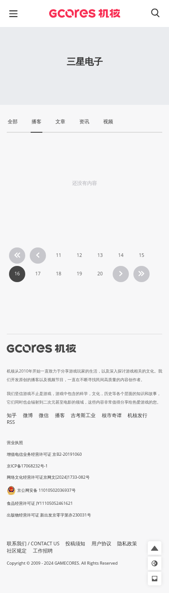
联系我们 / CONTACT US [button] (33, 543)
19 (79, 273)
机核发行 (137, 415)
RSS (11, 422)
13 (100, 255)
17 (38, 273)
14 (120, 255)
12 (79, 255)
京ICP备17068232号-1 (27, 466)
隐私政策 (127, 543)
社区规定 (17, 551)
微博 (28, 415)
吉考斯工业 (83, 415)
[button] (154, 548)
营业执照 (15, 442)
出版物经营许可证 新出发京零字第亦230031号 (49, 515)
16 (17, 273)
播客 (60, 415)
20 (100, 273)
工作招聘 (43, 551)
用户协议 (101, 543)
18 (58, 273)
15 (141, 255)
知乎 (12, 415)
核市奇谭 (112, 415)
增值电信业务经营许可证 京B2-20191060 (44, 454)
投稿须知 (75, 543)
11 (58, 255)
